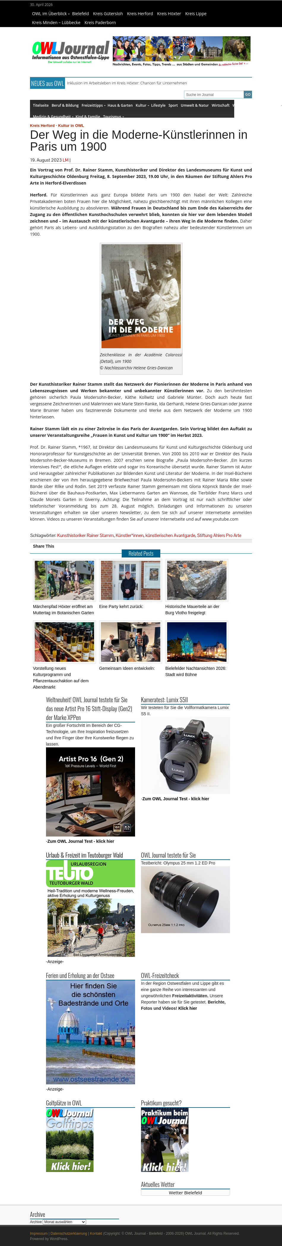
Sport (173, 105)
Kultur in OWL (71, 125)
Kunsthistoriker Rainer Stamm (85, 535)
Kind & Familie (87, 116)
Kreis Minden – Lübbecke (56, 22)
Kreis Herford (140, 13)
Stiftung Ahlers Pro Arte (219, 535)
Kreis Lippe (196, 13)
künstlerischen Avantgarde (170, 535)
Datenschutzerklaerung (68, 1233)
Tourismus (113, 116)
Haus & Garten (120, 105)
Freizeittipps (94, 105)
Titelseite (41, 105)
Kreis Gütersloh (108, 13)
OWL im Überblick (51, 13)
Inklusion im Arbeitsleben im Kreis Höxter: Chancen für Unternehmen (127, 83)
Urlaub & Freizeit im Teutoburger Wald (84, 854)
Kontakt (96, 1233)
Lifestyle (158, 105)
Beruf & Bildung (65, 105)
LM (66, 160)
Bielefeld (80, 13)
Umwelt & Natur (195, 105)
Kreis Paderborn (100, 22)
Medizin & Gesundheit (53, 116)
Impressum (38, 1233)
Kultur (142, 105)
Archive (36, 1222)
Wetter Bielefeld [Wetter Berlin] (185, 1192)
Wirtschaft (220, 105)
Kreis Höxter (169, 13)
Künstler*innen (130, 535)
